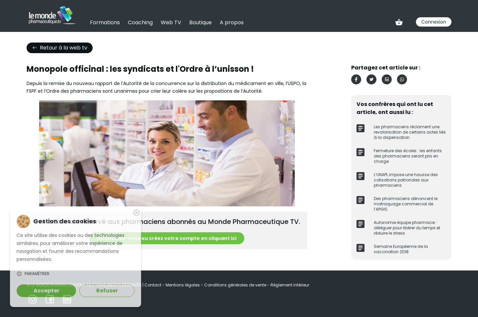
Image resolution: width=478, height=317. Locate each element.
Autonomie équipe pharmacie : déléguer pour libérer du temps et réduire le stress (407, 228)
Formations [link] (105, 22)
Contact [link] (153, 285)
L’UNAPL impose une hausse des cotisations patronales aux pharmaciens (406, 180)
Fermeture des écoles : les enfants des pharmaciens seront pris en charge (408, 156)
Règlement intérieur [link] (290, 285)
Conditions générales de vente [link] (235, 285)
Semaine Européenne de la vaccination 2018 (401, 249)
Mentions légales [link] (183, 285)
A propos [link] (232, 22)
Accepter (46, 290)
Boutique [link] (200, 22)
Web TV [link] (171, 22)
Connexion (433, 22)
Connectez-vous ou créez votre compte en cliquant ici (166, 238)
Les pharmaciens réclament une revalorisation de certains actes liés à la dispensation (410, 132)
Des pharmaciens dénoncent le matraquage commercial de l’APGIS (406, 204)
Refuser (107, 290)
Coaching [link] (140, 22)
